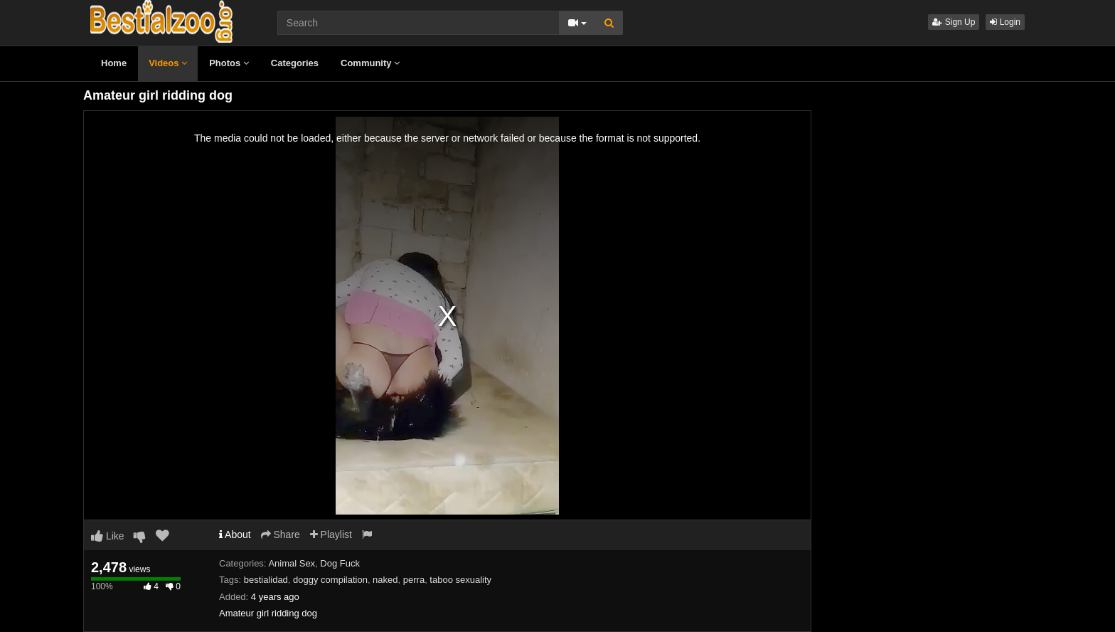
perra (414, 579)
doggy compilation (330, 579)
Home (114, 63)
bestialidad (266, 579)
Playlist (331, 534)
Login (1005, 22)
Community (370, 63)
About (235, 534)
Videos (168, 63)
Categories (295, 63)
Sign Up (953, 22)
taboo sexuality (460, 579)
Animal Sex (291, 563)
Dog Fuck (340, 563)
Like (107, 536)
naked (385, 579)
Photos (229, 63)
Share (280, 534)
